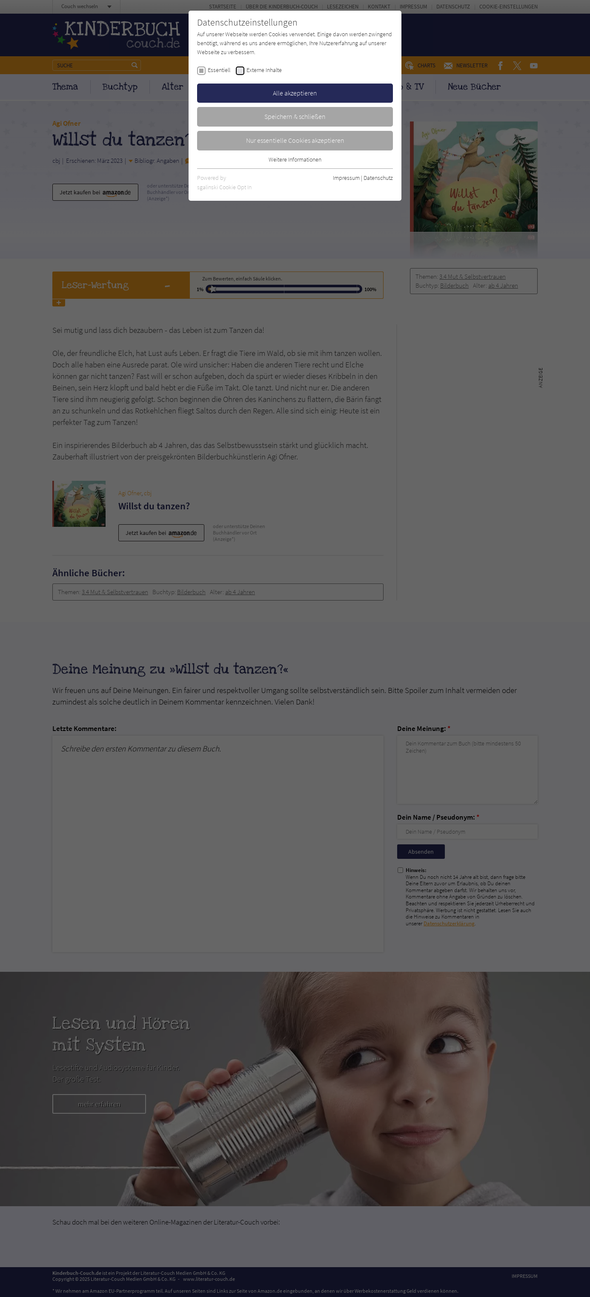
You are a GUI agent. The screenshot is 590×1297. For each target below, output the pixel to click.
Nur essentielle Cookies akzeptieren (295, 140)
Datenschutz (378, 178)
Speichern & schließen (295, 116)
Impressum (346, 178)
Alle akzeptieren (295, 93)
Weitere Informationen (295, 159)
